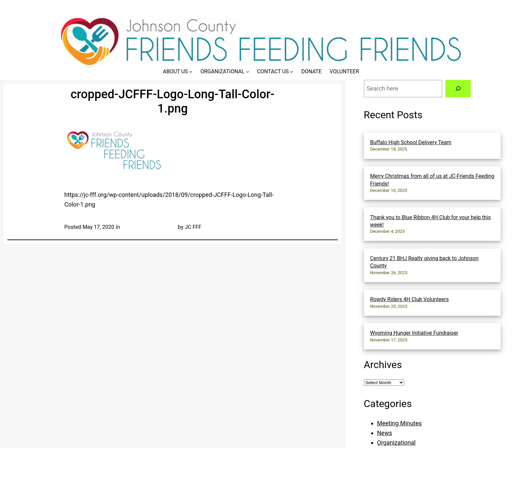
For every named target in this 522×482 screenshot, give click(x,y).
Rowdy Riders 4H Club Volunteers (409, 299)
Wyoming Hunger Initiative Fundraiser (414, 333)
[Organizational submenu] (247, 71)
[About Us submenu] (190, 71)
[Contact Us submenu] (291, 71)
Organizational (396, 442)
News (384, 432)
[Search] (458, 88)
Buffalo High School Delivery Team (410, 142)
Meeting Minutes (399, 423)
